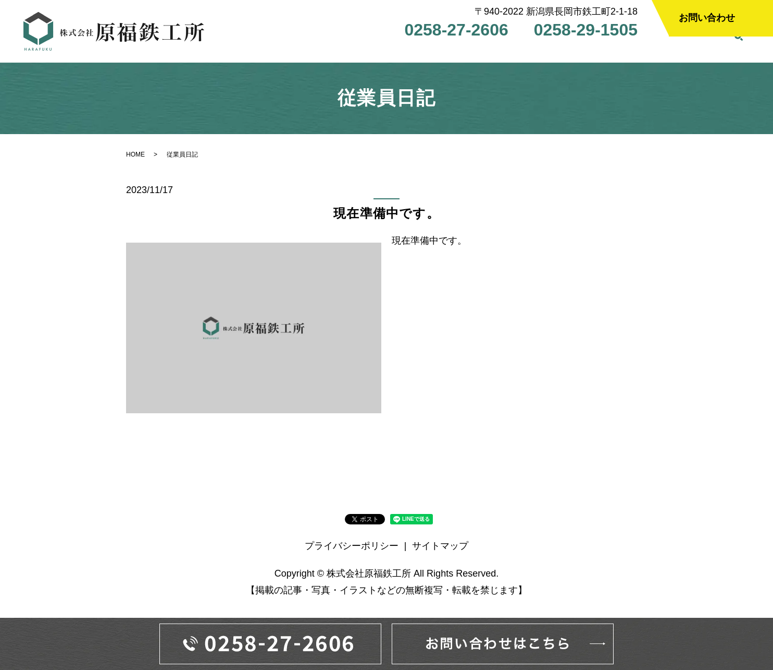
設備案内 (476, 50)
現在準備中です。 (386, 217)
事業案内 (425, 50)
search (739, 50)
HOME (327, 50)
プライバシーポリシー (351, 550)
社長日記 (643, 50)
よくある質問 (534, 50)
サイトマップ (440, 550)
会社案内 (374, 50)
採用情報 (592, 50)
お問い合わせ (707, 18)
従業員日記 (698, 50)
